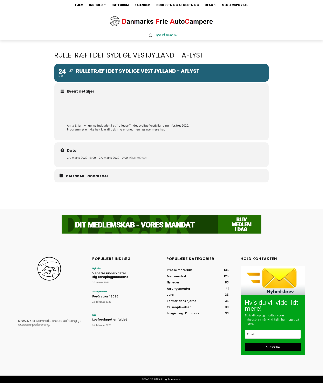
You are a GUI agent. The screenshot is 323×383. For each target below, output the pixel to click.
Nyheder (96, 268)
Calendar (75, 176)
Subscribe (273, 347)
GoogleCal (97, 176)
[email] (273, 334)
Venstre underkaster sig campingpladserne (109, 274)
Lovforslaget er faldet (108, 319)
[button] (162, 35)
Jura (94, 315)
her (162, 129)
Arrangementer (99, 291)
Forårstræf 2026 (104, 296)
